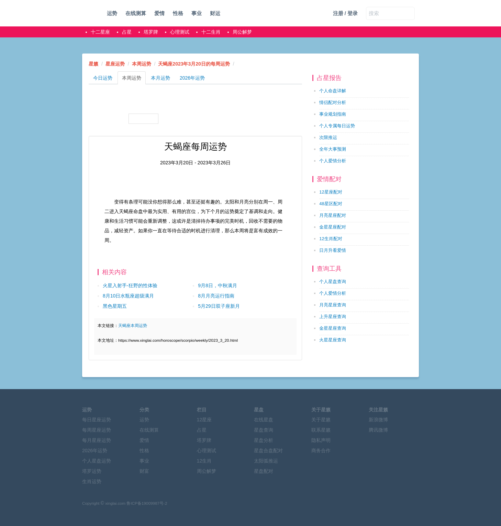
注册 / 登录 (345, 13)
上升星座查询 (332, 316)
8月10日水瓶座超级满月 (128, 296)
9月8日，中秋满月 (217, 285)
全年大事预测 (332, 149)
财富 (144, 471)
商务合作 (321, 450)
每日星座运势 (96, 419)
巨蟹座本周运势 (212, 101)
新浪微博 (378, 419)
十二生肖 (211, 32)
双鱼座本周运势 (282, 119)
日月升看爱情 (332, 250)
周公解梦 (242, 32)
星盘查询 (263, 430)
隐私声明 (321, 440)
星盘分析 (263, 440)
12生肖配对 (330, 238)
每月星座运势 (96, 440)
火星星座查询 (332, 339)
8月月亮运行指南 (216, 296)
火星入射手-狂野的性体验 (130, 285)
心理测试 (179, 32)
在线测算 (135, 13)
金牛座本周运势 (143, 101)
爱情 (159, 13)
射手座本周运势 (178, 119)
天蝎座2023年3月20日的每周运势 (194, 64)
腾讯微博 (378, 430)
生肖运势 (91, 481)
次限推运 (328, 137)
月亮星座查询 (332, 304)
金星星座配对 (332, 227)
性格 (178, 13)
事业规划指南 (332, 114)
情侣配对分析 (332, 102)
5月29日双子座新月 (219, 306)
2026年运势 (192, 78)
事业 (196, 13)
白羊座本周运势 (109, 101)
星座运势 (115, 64)
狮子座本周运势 (247, 101)
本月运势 (160, 78)
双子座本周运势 (178, 101)
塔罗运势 (91, 471)
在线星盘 (263, 419)
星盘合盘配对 (268, 450)
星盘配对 (263, 471)
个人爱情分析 (332, 160)
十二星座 (100, 32)
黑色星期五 (115, 306)
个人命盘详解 (332, 90)
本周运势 (141, 64)
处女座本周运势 (282, 101)
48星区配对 (330, 203)
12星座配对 (330, 192)
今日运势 (102, 78)
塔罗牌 (151, 32)
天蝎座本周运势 (143, 119)
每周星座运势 (96, 430)
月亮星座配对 (332, 215)
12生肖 (204, 461)
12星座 (204, 419)
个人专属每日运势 (337, 125)
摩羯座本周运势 (212, 119)
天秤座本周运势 (109, 119)
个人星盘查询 (332, 281)
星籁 (93, 64)
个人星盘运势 (96, 461)
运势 (112, 13)
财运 (215, 13)
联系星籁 (321, 430)
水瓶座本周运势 (247, 119)
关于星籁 (321, 419)
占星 (127, 32)
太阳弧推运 (266, 461)
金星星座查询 (332, 328)
